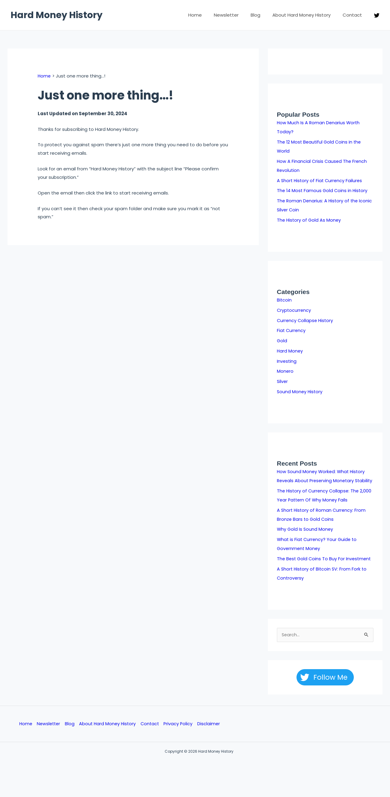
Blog (263, 15)
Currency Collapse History (306, 320)
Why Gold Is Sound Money (305, 538)
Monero (285, 371)
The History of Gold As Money (309, 220)
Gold (282, 340)
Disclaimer (211, 733)
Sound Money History (300, 391)
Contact (353, 15)
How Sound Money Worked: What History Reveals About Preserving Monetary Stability (322, 480)
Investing (287, 361)
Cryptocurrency (294, 310)
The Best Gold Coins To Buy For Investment (325, 568)
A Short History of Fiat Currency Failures (320, 180)
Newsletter (236, 15)
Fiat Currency (291, 330)
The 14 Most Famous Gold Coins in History (323, 190)
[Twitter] (376, 15)
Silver (282, 381)
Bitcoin (284, 300)
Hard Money (290, 351)
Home (208, 15)
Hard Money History (57, 15)
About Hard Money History (306, 15)
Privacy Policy (181, 733)
